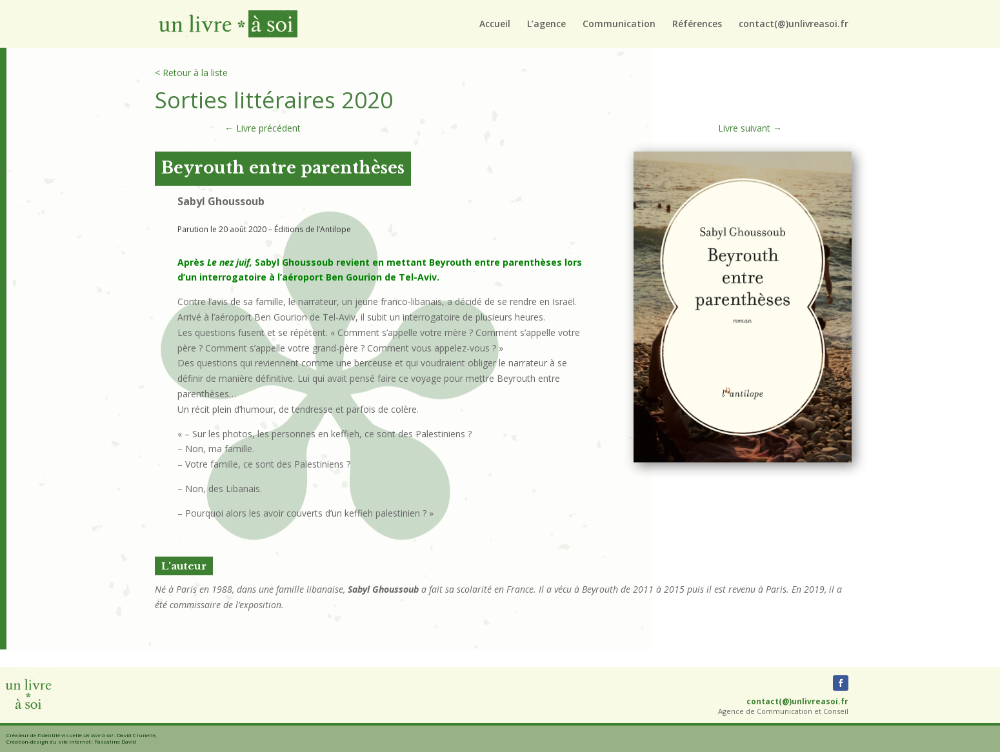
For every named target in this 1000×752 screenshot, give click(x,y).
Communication (619, 24)
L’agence (546, 24)
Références (697, 24)
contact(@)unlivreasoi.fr (793, 24)
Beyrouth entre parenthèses (283, 168)
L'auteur (183, 566)
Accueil (494, 24)
